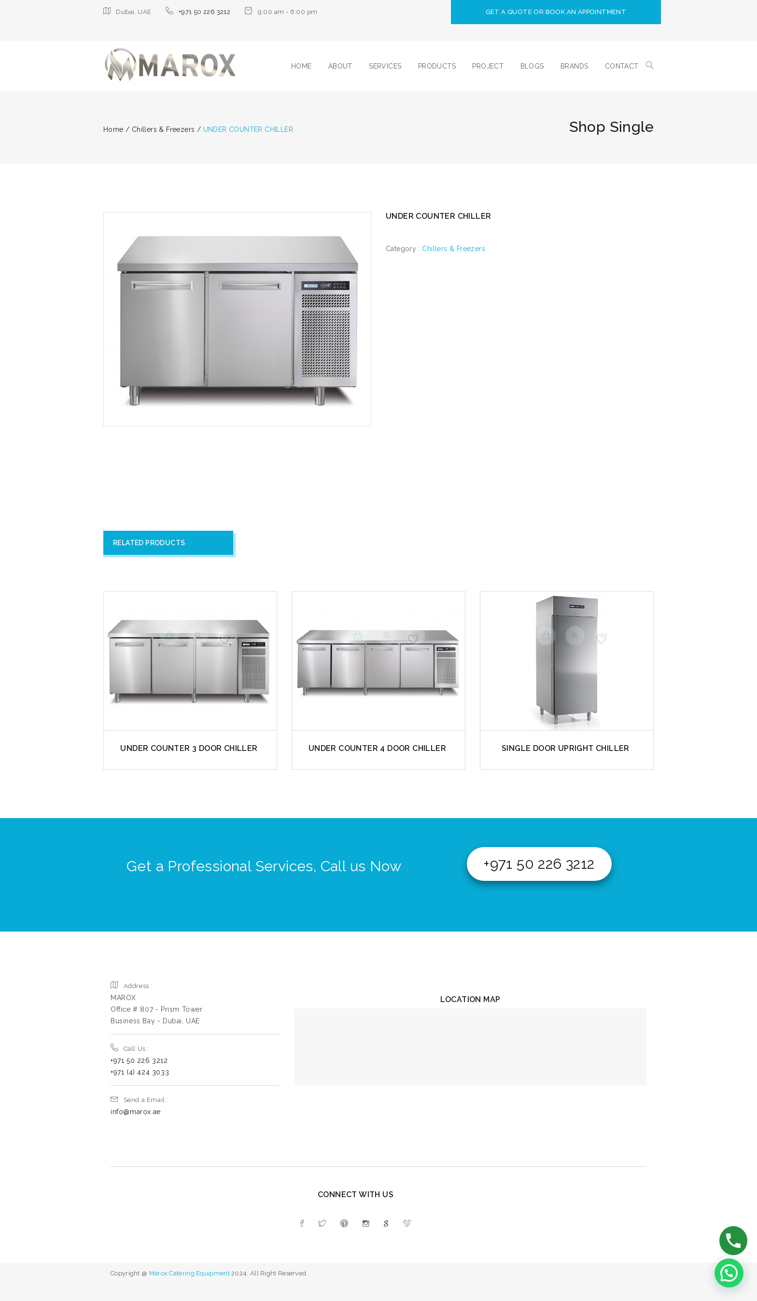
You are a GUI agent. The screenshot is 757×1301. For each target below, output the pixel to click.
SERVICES (385, 66)
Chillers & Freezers (453, 249)
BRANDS (574, 66)
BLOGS (532, 66)
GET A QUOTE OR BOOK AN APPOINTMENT (576, 11)
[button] (729, 1273)
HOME (301, 66)
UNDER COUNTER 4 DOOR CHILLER (377, 748)
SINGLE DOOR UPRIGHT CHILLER (566, 748)
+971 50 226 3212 (204, 11)
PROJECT (488, 66)
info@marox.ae (136, 1112)
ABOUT (340, 66)
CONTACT (622, 66)
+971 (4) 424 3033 (140, 1072)
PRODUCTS (437, 66)
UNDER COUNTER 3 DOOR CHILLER (188, 748)
